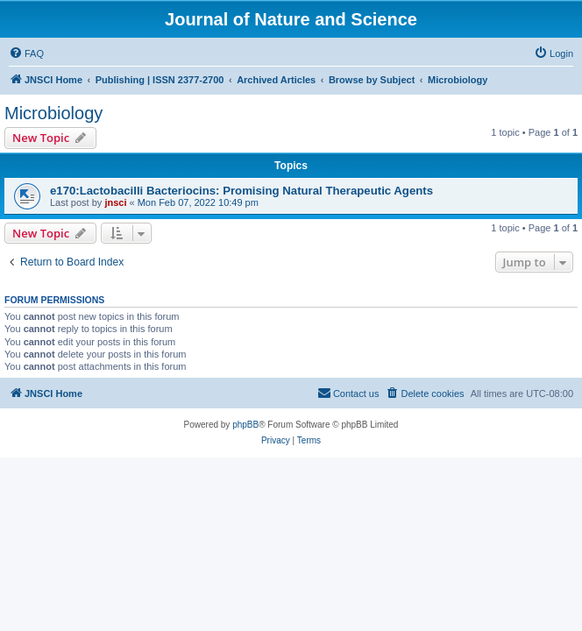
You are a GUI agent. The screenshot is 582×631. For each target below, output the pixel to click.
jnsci (115, 202)
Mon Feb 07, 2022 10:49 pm (198, 202)
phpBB (245, 424)
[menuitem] (26, 53)
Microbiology (53, 113)
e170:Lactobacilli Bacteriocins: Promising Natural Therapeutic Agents (241, 190)
